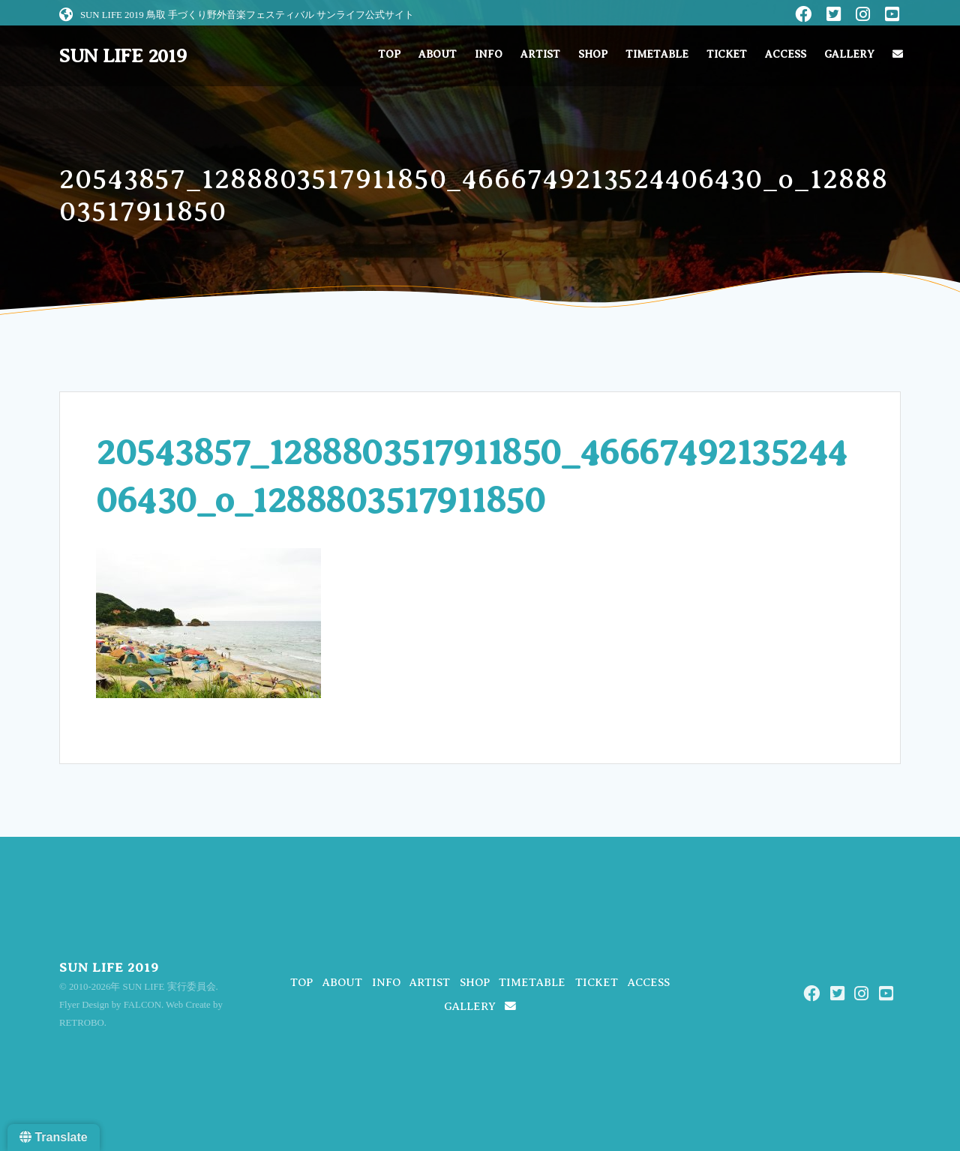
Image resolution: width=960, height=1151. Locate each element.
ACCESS (785, 54)
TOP (389, 54)
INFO (488, 54)
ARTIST (540, 54)
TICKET (726, 54)
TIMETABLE (657, 54)
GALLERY (849, 54)
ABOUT (437, 54)
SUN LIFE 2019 (123, 56)
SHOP (593, 54)
